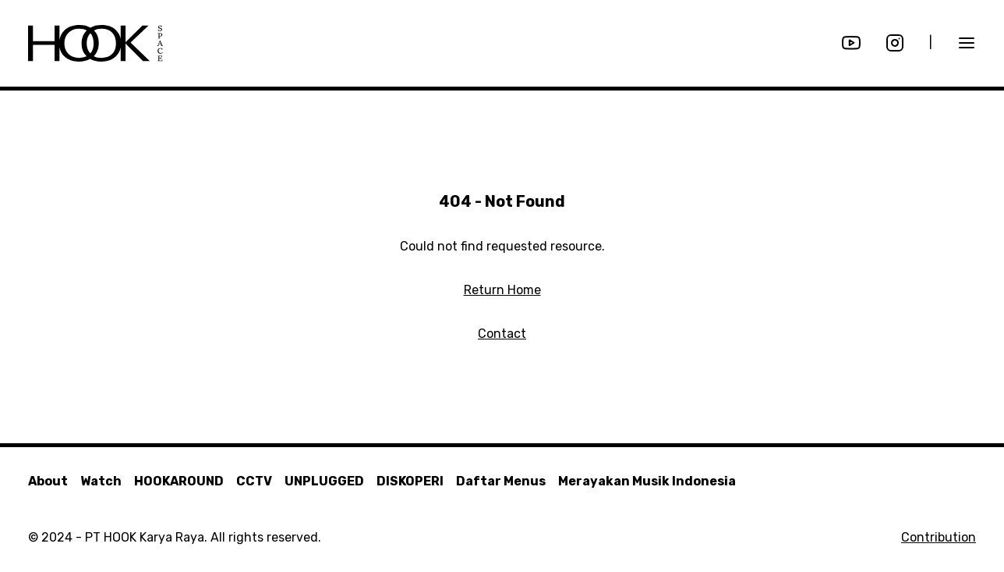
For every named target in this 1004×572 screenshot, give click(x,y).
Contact (502, 333)
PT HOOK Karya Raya (144, 537)
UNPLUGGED (324, 481)
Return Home (502, 289)
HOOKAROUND (179, 481)
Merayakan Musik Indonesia (647, 481)
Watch (101, 481)
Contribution (938, 537)
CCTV (254, 481)
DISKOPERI (410, 481)
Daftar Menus (501, 481)
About (48, 481)
